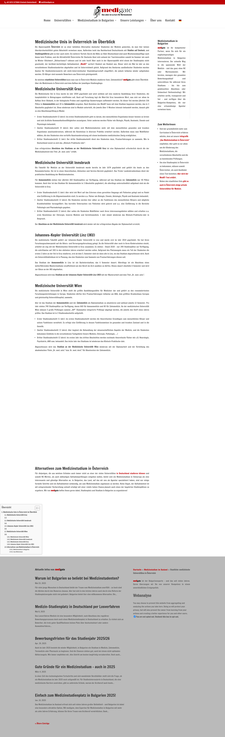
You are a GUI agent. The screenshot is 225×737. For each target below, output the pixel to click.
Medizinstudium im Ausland (156, 569)
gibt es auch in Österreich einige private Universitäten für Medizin (174, 185)
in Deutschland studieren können (131, 473)
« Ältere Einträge (42, 723)
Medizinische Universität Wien (17, 531)
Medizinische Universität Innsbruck (19, 520)
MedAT (83, 64)
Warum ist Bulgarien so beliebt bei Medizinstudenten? (77, 578)
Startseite (137, 569)
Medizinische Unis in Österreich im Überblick (20, 512)
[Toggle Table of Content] (36, 508)
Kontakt (170, 20)
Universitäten (62, 20)
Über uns (155, 20)
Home (47, 20)
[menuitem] (180, 23)
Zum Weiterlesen (18, 552)
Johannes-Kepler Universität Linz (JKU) (20, 526)
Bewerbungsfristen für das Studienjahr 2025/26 (72, 638)
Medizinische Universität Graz (17, 515)
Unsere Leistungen (132, 20)
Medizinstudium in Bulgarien (96, 20)
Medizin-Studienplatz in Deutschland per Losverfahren (77, 606)
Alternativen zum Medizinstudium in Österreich (23, 547)
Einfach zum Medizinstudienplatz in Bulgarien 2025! (75, 695)
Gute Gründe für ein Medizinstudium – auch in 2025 (75, 666)
